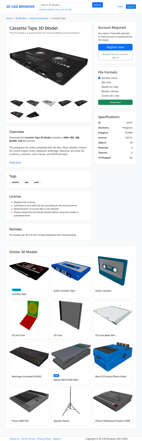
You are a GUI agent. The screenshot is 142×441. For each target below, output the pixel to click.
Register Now (115, 47)
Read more (15, 162)
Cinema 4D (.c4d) (110, 95)
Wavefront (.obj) (110, 86)
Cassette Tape (19, 294)
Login (120, 6)
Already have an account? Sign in (115, 56)
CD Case (58, 335)
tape (26, 182)
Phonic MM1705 (20, 420)
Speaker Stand (61, 420)
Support (57, 438)
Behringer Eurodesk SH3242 (26, 376)
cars (62, 9)
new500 (50, 9)
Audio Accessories (39, 18)
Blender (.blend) (110, 91)
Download (115, 102)
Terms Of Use (28, 438)
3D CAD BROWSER (20, 6)
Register (131, 6)
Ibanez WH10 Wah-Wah (66, 379)
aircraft (68, 9)
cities (57, 9)
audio (36, 182)
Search (97, 4)
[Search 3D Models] (65, 4)
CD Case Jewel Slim (105, 335)
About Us (15, 438)
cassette (15, 182)
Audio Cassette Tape (64, 290)
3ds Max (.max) (109, 78)
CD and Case (18, 335)
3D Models (20, 18)
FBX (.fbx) (106, 82)
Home (9, 18)
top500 (42, 9)
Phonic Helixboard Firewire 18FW (112, 420)
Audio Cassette (103, 290)
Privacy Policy (44, 438)
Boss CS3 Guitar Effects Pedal (110, 376)
